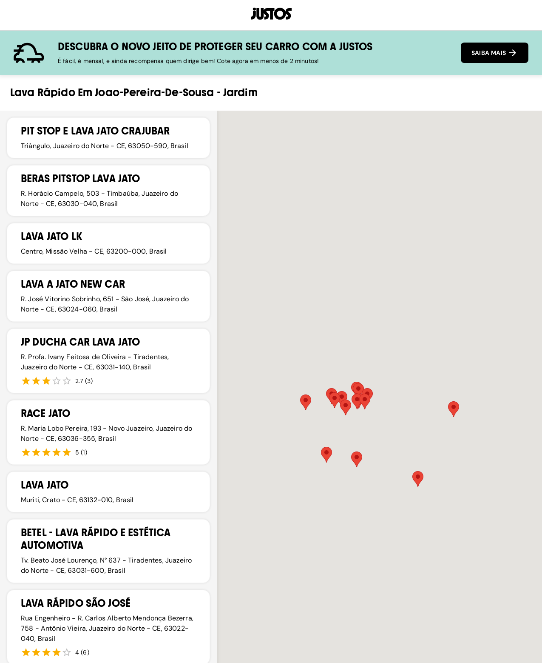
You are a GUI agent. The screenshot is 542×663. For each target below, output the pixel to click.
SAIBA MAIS (494, 53)
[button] (341, 399)
